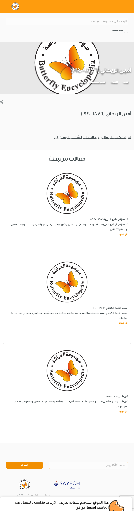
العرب (83, 82)
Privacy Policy (34, 495)
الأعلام (115, 82)
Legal (47, 495)
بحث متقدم (117, 30)
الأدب (126, 82)
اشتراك (24, 465)
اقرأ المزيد (123, 234)
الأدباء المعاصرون (97, 82)
